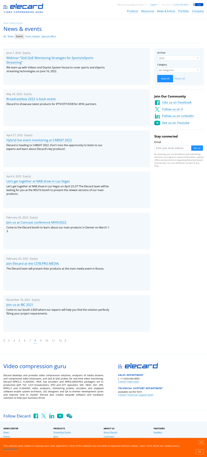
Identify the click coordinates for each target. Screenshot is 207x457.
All (4, 36)
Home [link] (6, 23)
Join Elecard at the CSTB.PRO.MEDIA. (32, 263)
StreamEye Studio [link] (62, 432)
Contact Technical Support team (135, 394)
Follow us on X (172, 109)
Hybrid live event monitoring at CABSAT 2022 (39, 140)
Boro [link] (56, 436)
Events (19, 36)
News (11, 36)
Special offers (48, 36)
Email (157, 142)
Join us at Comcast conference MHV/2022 (36, 222)
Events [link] (6, 436)
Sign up (197, 148)
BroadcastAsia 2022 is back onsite (31, 99)
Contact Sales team (128, 381)
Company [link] (198, 11)
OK (199, 451)
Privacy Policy (10, 449)
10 (46, 340)
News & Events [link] (166, 11)
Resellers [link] (158, 432)
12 (60, 340)
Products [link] (132, 11)
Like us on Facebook (176, 102)
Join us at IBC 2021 (19, 305)
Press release (32, 36)
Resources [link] (147, 11)
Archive (161, 52)
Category (162, 64)
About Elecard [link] (110, 432)
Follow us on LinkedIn (177, 116)
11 (53, 340)
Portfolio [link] (183, 11)
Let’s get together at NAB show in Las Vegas (38, 181)
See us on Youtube (175, 123)
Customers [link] (109, 436)
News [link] (6, 432)
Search (165, 78)
